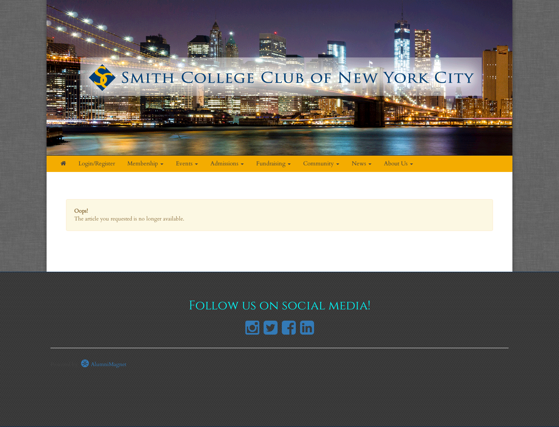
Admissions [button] (227, 164)
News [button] (362, 164)
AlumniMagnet (103, 364)
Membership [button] (145, 164)
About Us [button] (398, 164)
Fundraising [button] (273, 164)
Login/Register (96, 164)
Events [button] (187, 164)
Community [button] (321, 164)
